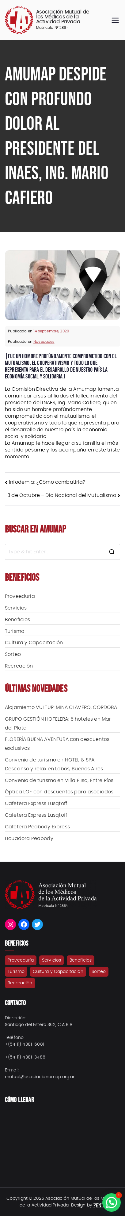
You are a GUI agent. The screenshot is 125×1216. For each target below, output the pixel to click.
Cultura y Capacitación (34, 642)
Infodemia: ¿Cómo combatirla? (47, 482)
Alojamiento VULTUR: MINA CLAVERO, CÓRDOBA (61, 707)
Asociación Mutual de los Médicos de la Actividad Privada (62, 17)
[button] (111, 1202)
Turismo (14, 631)
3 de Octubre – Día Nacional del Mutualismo (61, 495)
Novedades (43, 341)
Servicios (16, 608)
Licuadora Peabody (29, 838)
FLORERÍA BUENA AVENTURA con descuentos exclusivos (57, 744)
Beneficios (17, 619)
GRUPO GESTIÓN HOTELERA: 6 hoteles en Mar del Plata (58, 723)
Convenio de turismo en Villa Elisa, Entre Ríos (59, 780)
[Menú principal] (115, 20)
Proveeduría (20, 596)
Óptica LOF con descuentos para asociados (59, 791)
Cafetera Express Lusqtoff (36, 803)
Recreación (19, 666)
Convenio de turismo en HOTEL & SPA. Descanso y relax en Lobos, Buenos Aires (54, 764)
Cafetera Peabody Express (37, 826)
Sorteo (13, 654)
